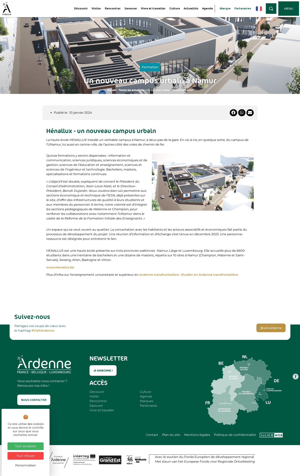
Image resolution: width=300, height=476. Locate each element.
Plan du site (171, 434)
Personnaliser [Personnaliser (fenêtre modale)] (25, 465)
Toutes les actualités (131, 90)
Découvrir (81, 8)
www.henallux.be (60, 267)
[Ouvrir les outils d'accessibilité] (295, 376)
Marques (146, 401)
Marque (225, 8)
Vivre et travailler (153, 8)
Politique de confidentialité (235, 434)
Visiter (96, 8)
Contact (152, 434)
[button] (233, 112)
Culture (174, 8)
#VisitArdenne (42, 330)
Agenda (207, 8)
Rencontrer (113, 8)
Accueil (111, 90)
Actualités (191, 8)
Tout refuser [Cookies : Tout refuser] (25, 456)
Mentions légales (197, 434)
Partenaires (243, 8)
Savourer (130, 8)
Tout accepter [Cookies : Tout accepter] (25, 446)
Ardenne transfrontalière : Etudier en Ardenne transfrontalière (188, 274)
